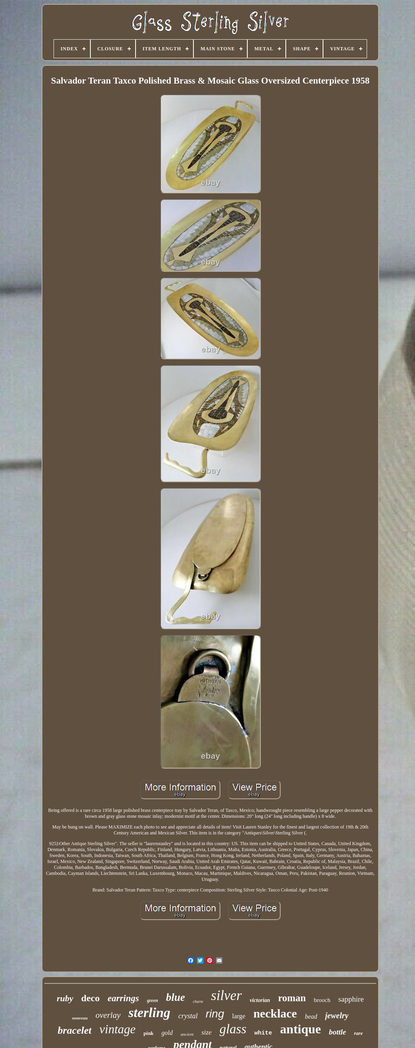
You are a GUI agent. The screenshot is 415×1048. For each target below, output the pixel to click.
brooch (322, 1000)
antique (300, 1029)
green (152, 1000)
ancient (187, 1034)
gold (166, 1032)
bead (311, 1016)
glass (233, 1029)
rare (358, 1033)
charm (198, 1001)
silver (226, 995)
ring (215, 1014)
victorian (260, 1000)
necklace (275, 1013)
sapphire (350, 999)
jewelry (336, 1015)
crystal (188, 1016)
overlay (108, 1015)
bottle (337, 1032)
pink (148, 1033)
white (263, 1033)
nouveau (80, 1018)
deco (90, 998)
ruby (65, 998)
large (239, 1016)
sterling (149, 1012)
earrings (123, 998)
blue (175, 997)
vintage (117, 1029)
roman (292, 998)
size (206, 1032)
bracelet (75, 1030)
